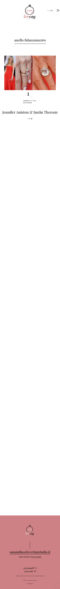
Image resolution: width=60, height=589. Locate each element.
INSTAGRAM (30, 583)
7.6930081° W (30, 571)
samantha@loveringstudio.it (30, 552)
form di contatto (36, 557)
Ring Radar (27, 102)
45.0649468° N (30, 568)
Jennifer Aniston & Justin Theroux (30, 112)
